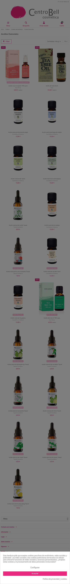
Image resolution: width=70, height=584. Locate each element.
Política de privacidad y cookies (55, 579)
